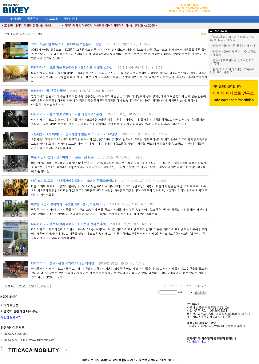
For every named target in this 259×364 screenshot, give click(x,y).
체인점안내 (70, 18)
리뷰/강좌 (19, 34)
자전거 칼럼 (35, 34)
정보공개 (244, 314)
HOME (5, 34)
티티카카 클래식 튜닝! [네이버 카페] (233, 45)
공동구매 (32, 18)
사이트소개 (51, 18)
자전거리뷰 (15, 18)
